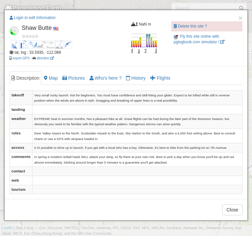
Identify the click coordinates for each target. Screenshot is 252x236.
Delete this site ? (190, 26)
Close (232, 209)
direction (45, 58)
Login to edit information (32, 17)
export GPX (21, 58)
